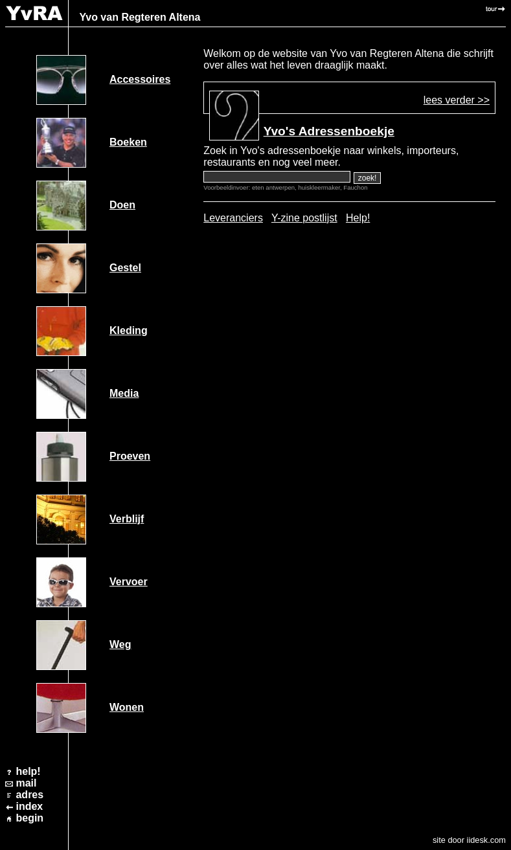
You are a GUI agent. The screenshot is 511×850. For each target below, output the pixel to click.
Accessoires (139, 79)
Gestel (125, 267)
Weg (120, 644)
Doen (122, 204)
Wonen (126, 707)
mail (26, 782)
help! (28, 771)
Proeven (129, 456)
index (29, 806)
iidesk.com (486, 840)
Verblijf (126, 518)
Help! (358, 217)
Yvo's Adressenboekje (329, 131)
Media (124, 393)
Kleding (128, 330)
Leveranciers (233, 217)
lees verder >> (457, 100)
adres (29, 794)
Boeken (128, 142)
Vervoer (128, 581)
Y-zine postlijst (304, 217)
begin (29, 817)
